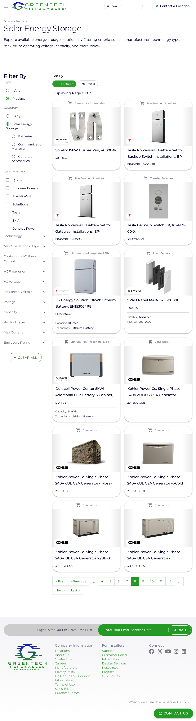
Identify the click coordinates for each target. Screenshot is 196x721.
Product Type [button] (14, 322)
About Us (63, 656)
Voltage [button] (10, 302)
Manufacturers (67, 668)
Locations (63, 651)
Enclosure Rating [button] (17, 342)
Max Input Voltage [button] (18, 292)
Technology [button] (13, 236)
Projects (109, 672)
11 (168, 581)
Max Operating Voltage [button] (21, 246)
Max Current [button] (13, 332)
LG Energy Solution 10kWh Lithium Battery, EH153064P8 (85, 303)
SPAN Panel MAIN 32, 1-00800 (153, 300)
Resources (111, 668)
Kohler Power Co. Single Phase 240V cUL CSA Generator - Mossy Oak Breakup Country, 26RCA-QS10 (85, 481)
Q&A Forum (112, 677)
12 (177, 581)
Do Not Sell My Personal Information (73, 679)
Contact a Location (173, 6)
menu (6, 6)
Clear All (27, 358)
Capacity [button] (10, 312)
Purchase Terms (69, 693)
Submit (178, 631)
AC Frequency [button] (15, 271)
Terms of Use (66, 685)
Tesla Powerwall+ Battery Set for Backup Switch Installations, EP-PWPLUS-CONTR (155, 154)
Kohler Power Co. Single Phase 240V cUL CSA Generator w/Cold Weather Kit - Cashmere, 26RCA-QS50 (155, 481)
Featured (67, 84)
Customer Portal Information (116, 658)
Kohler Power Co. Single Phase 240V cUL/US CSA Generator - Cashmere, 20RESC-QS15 (153, 392)
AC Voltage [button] (12, 281)
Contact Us (64, 660)
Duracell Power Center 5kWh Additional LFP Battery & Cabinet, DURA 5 (84, 392)
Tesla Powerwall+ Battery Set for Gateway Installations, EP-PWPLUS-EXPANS (83, 229)
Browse (8, 21)
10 (158, 581)
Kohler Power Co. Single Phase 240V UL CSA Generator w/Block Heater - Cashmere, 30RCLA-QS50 (84, 556)
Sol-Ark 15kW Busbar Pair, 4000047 (86, 150)
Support (109, 651)
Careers (61, 664)
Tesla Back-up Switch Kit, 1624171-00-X (156, 228)
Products (21, 21)
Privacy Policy (67, 672)
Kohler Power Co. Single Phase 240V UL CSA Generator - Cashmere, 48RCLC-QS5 (153, 556)
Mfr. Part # (88, 84)
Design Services (116, 664)
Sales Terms (65, 689)
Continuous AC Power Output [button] (21, 259)
